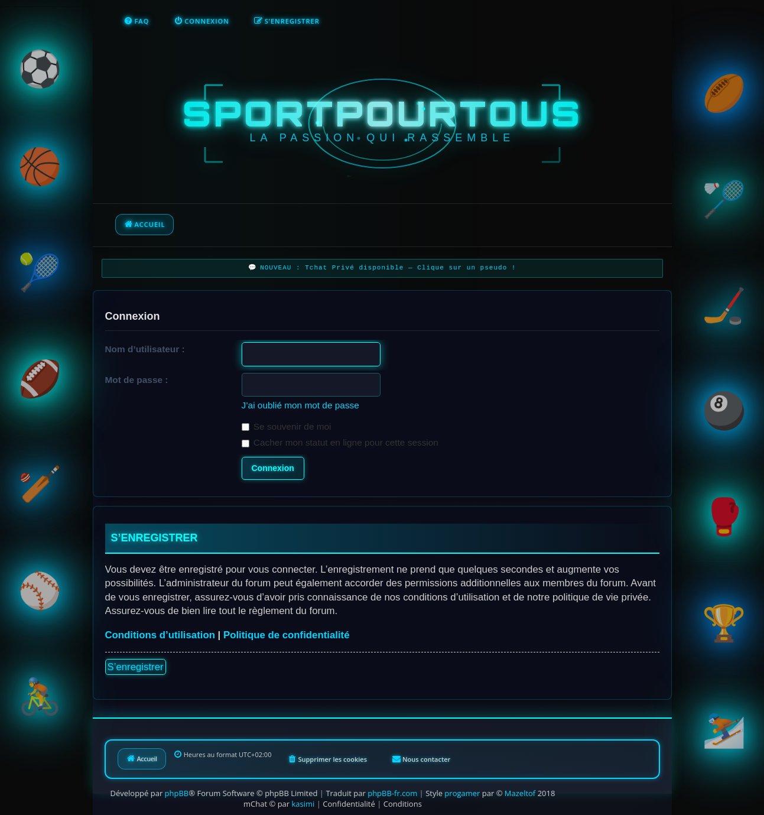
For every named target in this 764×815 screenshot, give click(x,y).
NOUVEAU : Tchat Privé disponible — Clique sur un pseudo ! (388, 268)
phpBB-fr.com (392, 793)
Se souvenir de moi (286, 426)
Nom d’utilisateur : (145, 349)
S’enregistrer (136, 667)
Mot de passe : (136, 380)
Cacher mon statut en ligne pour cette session (340, 442)
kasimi (303, 803)
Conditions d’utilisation (160, 635)
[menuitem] (136, 21)
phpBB (177, 793)
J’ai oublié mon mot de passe (300, 405)
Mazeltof (520, 793)
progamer (462, 793)
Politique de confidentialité (286, 635)
